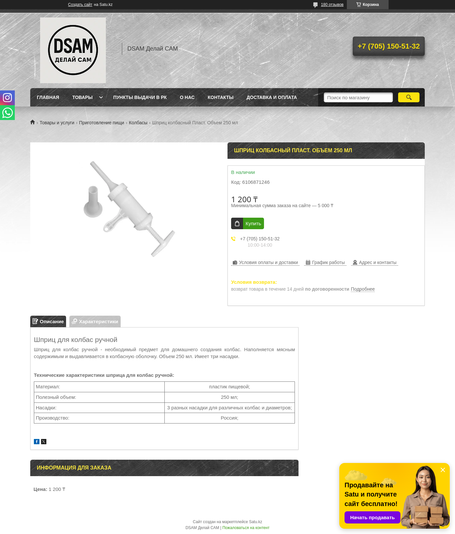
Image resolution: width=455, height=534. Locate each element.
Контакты (220, 97)
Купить (253, 223)
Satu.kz (255, 522)
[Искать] (408, 97)
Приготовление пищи (101, 122)
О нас (187, 97)
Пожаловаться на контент (245, 527)
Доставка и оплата (272, 97)
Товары (82, 97)
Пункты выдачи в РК (140, 97)
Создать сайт (80, 4)
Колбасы (138, 122)
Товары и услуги (56, 122)
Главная (48, 97)
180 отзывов (332, 4)
